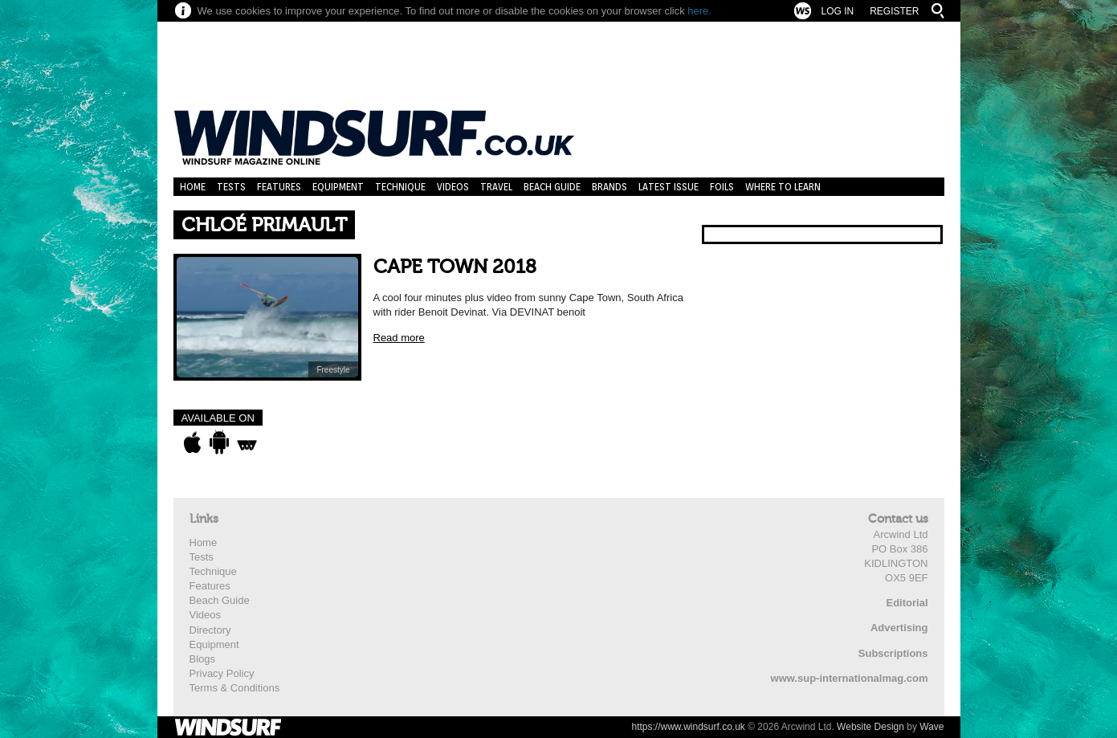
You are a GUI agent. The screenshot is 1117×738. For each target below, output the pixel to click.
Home (193, 187)
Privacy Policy (222, 673)
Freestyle (332, 369)
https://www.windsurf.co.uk (687, 726)
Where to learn (783, 187)
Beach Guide (552, 187)
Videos (453, 187)
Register (894, 11)
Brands (609, 187)
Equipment (338, 187)
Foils (722, 187)
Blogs (203, 659)
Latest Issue (668, 187)
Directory (210, 630)
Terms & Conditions (235, 688)
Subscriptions (893, 653)
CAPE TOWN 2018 (454, 267)
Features (279, 187)
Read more (399, 338)
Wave (931, 726)
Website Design (870, 726)
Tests (231, 187)
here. (699, 11)
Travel (496, 187)
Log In (837, 11)
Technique (400, 187)
